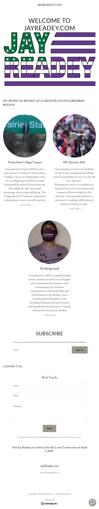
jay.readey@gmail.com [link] (49, 472)
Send (49, 428)
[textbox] (40, 350)
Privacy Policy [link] (58, 437)
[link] (49, 5)
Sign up (80, 350)
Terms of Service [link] (71, 437)
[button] (24, 204)
